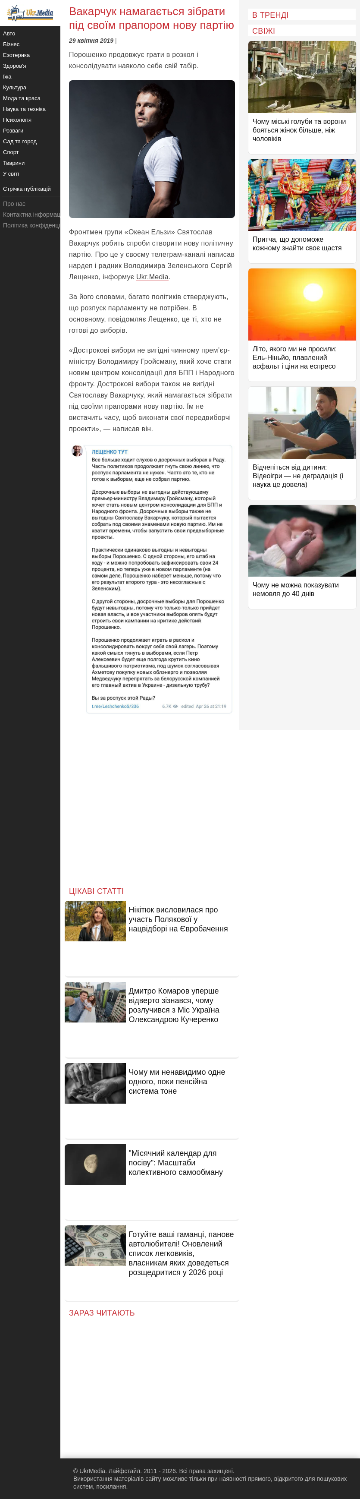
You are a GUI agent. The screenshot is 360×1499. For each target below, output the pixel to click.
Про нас (14, 203)
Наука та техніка (24, 109)
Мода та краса (22, 98)
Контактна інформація (34, 214)
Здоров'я (14, 66)
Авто (9, 33)
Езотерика (16, 55)
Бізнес (11, 44)
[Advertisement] (152, 807)
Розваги (13, 130)
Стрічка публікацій (27, 189)
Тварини (14, 163)
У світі (11, 173)
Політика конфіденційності (40, 225)
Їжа (7, 76)
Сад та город (20, 141)
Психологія (17, 120)
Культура (14, 87)
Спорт (11, 152)
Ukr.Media (152, 277)
